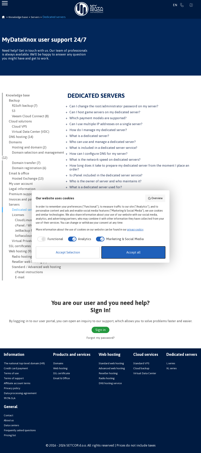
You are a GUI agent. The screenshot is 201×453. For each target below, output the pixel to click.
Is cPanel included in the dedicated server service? (105, 175)
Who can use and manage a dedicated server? (102, 142)
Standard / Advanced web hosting (33, 267)
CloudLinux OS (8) (23, 220)
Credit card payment (16, 368)
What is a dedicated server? (89, 136)
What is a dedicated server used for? (95, 187)
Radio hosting (107, 378)
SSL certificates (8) (20, 246)
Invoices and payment (23, 199)
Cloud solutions (19, 121)
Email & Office (61, 378)
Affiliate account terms (17, 383)
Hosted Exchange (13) (24, 178)
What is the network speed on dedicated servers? (104, 159)
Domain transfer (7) (23, 163)
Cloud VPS (16, 126)
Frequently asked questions (20, 430)
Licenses (15, 215)
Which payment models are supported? (97, 118)
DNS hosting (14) (19, 137)
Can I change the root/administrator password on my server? (113, 106)
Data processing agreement (20, 393)
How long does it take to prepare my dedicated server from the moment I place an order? (129, 167)
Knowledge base (18, 95)
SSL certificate (61, 373)
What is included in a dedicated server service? (103, 148)
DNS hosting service (110, 383)
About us (9, 420)
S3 (10, 111)
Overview (155, 198)
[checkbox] (49, 239)
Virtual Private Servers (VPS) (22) (32, 241)
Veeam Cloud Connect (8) (27, 116)
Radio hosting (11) (22, 256)
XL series (171, 368)
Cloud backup (141, 368)
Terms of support (14, 378)
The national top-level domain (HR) (24, 363)
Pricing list (10, 435)
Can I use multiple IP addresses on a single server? (105, 124)
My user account (19, 184)
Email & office (17, 173)
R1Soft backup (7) (21, 106)
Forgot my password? (100, 337)
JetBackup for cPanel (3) (28, 230)
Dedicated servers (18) (25, 210)
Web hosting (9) (18, 251)
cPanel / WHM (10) (24, 225)
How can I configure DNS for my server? (98, 154)
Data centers (11, 425)
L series (170, 363)
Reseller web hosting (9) (26, 262)
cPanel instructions (24, 272)
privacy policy (135, 229)
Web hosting (60, 368)
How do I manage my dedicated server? (98, 130)
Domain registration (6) (26, 168)
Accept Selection (68, 252)
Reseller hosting (108, 373)
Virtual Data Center (144, 373)
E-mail (15, 277)
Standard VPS (141, 363)
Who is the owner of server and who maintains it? (105, 181)
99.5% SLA (9, 398)
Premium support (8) (22, 194)
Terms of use (11, 373)
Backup (13, 100)
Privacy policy (12, 388)
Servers (13, 204)
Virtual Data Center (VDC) (27, 132)
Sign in (191, 5)
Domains (14, 142)
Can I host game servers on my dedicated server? (104, 112)
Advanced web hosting (112, 368)
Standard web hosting (111, 363)
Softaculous (19, 236)
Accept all (133, 252)
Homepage (3, 17)
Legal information (20, 189)
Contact (8, 415)
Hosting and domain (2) (26, 147)
